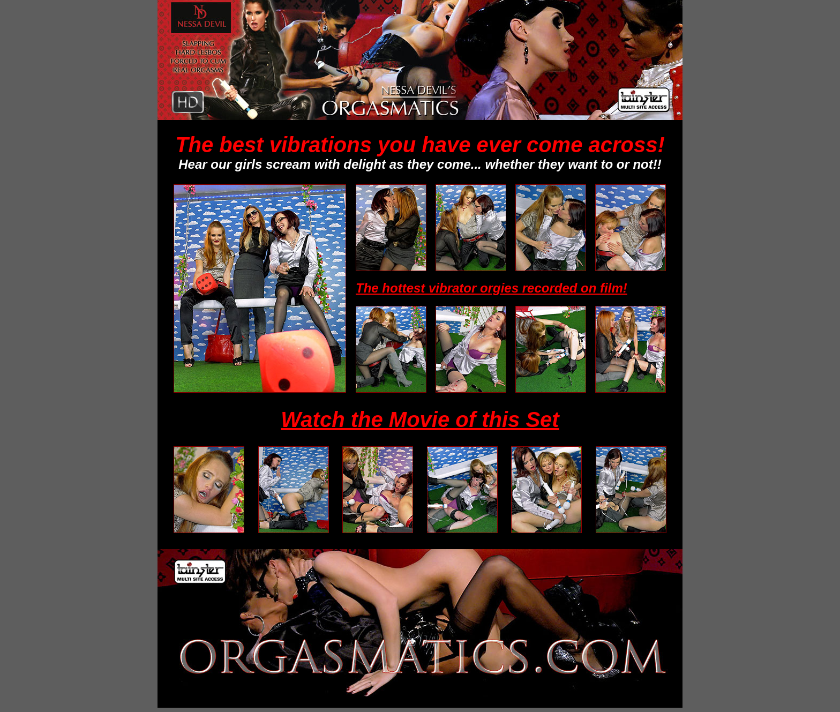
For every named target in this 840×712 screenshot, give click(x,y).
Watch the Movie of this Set (420, 419)
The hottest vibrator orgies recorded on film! (491, 288)
